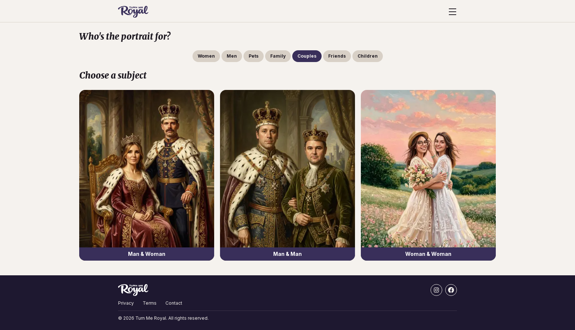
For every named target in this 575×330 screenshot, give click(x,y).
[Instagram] (436, 290)
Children (368, 56)
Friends (337, 56)
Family (278, 56)
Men (232, 56)
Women (206, 56)
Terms (150, 303)
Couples (306, 56)
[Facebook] (451, 290)
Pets (254, 56)
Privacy (126, 303)
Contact (173, 303)
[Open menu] (452, 11)
